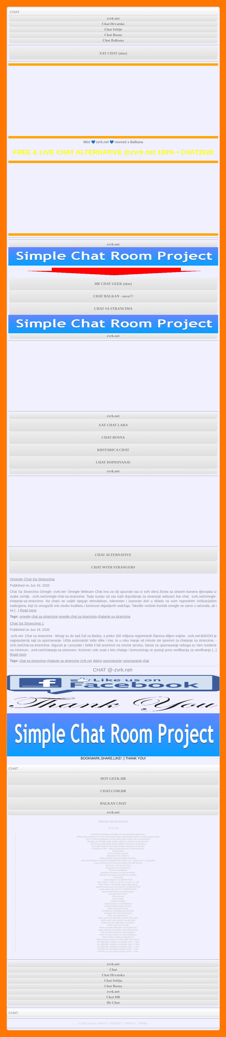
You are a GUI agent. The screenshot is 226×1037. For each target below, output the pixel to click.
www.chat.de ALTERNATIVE (118, 880)
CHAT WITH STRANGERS (113, 567)
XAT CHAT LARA (113, 425)
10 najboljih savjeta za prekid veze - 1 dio (118, 946)
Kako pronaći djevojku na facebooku (118, 927)
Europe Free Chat (118, 894)
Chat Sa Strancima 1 (27, 623)
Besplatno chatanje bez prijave (118, 911)
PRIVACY (130, 1023)
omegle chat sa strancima (78, 616)
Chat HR (113, 997)
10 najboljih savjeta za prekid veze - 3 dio (118, 942)
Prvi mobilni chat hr (118, 853)
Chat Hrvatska (118, 901)
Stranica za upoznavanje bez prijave (118, 875)
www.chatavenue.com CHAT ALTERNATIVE (118, 887)
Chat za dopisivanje (118, 908)
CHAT (15, 12)
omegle (25, 616)
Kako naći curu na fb (118, 925)
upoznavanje (112, 661)
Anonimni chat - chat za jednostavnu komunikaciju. (117, 848)
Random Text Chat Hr (118, 856)
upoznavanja (132, 661)
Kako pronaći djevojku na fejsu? (118, 923)
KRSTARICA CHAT (113, 450)
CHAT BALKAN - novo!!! (113, 296)
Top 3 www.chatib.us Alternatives (118, 932)
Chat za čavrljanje (118, 870)
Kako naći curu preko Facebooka (118, 920)
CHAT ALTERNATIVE (113, 555)
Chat (113, 970)
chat (146, 661)
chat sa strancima (44, 616)
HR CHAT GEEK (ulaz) (113, 284)
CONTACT (116, 1023)
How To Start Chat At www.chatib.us (118, 934)
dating (97, 661)
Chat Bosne (113, 35)
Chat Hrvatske (113, 24)
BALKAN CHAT (113, 803)
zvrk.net (113, 18)
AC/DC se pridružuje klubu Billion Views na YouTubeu (118, 844)
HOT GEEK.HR (113, 778)
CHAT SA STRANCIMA (113, 309)
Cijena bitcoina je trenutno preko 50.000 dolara (118, 863)
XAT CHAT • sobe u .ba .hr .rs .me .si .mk (118, 882)
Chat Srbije (113, 29)
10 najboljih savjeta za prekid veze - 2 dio (118, 944)
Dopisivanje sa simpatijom (118, 903)
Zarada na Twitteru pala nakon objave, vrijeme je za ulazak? (118, 841)
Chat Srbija (118, 899)
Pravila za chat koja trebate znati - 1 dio (118, 951)
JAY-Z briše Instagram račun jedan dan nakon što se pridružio (118, 839)
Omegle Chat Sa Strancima (32, 579)
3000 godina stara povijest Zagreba (118, 858)
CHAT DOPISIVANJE (113, 462)
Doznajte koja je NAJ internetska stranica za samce (118, 846)
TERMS (142, 1023)
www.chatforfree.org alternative (118, 891)
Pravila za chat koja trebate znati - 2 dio (118, 949)
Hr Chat (113, 1002)
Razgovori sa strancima (118, 868)
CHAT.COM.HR (113, 791)
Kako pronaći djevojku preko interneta (118, 918)
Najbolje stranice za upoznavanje (118, 872)
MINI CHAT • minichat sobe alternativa (118, 884)
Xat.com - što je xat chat (117, 865)
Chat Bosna (118, 896)
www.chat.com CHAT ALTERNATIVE (118, 889)
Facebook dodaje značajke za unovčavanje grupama (118, 834)
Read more (28, 610)
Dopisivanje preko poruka (118, 906)
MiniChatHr (118, 851)
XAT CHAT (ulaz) (113, 53)
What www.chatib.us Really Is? (118, 937)
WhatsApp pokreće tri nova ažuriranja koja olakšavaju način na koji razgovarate (118, 836)
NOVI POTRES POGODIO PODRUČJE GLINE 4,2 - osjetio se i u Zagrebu (118, 860)
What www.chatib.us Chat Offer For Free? (117, 939)
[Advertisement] (113, 100)
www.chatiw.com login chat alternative (118, 930)
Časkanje (118, 877)
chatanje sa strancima (114, 616)
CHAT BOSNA (113, 437)
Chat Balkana (113, 40)
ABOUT (103, 1023)
